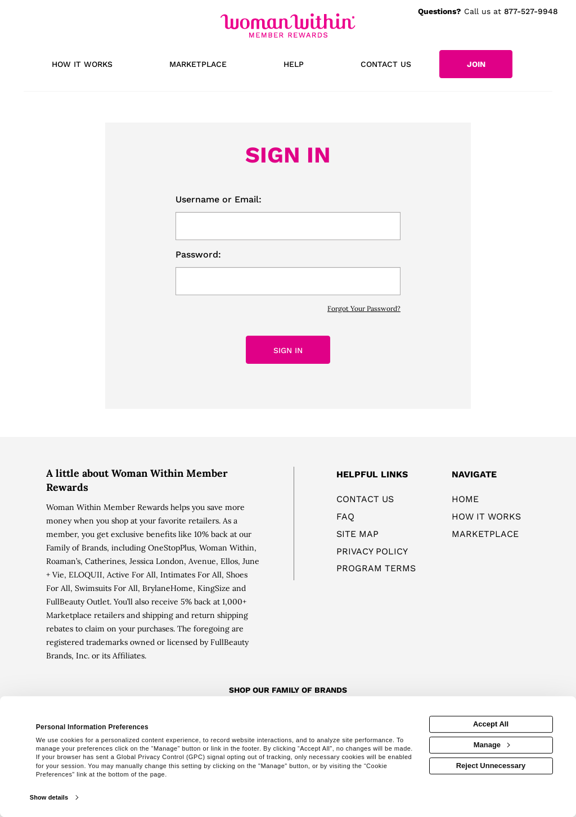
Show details (49, 797)
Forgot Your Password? (363, 308)
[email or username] (288, 226)
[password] (288, 281)
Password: (198, 254)
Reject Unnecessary (491, 765)
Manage (492, 745)
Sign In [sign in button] (288, 350)
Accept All (490, 724)
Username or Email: (219, 199)
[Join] (475, 64)
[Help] (293, 65)
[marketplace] (198, 65)
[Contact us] (385, 65)
